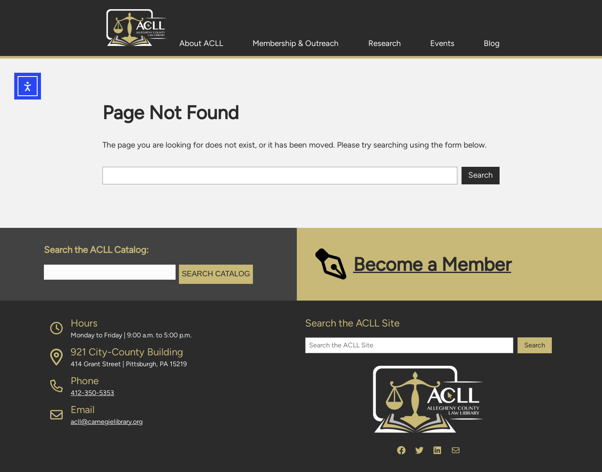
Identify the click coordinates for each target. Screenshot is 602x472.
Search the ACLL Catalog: (96, 249)
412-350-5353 (92, 393)
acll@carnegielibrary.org (107, 422)
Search (480, 175)
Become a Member (432, 264)
